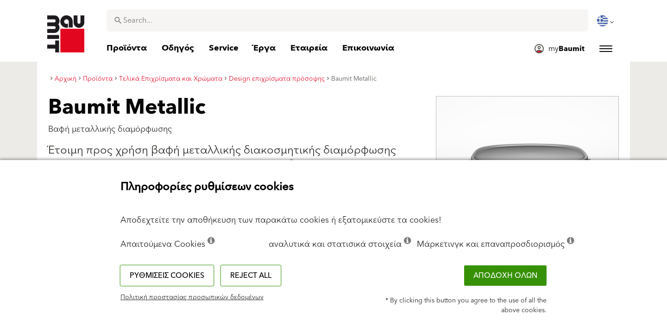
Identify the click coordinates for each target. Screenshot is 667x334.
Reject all (250, 275)
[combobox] (347, 20)
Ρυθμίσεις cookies (167, 275)
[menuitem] (606, 21)
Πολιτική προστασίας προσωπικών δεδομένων (192, 297)
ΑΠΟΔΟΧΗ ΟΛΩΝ (505, 275)
